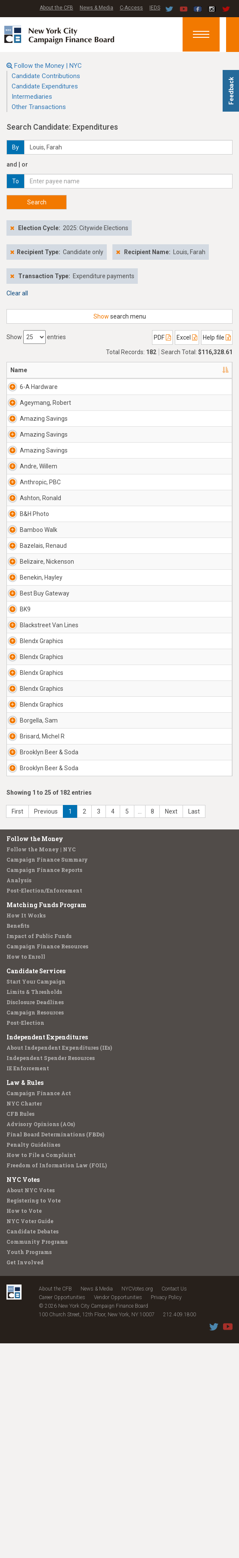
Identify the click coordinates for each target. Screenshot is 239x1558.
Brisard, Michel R (39, 929)
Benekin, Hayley (41, 680)
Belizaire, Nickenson (34, 660)
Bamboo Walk (38, 607)
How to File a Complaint (41, 1369)
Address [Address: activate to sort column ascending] (82, 370)
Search (37, 202)
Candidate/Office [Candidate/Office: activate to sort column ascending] (154, 370)
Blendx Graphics (31, 782)
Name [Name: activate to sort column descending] (18, 370)
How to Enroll (25, 1171)
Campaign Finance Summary (47, 1074)
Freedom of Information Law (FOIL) (56, 1379)
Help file (217, 337)
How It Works (26, 1130)
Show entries (36, 337)
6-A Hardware (39, 386)
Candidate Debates (32, 1446)
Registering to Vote (33, 1415)
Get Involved (24, 1476)
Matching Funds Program (46, 1119)
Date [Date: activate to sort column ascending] (201, 370)
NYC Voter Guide (29, 1435)
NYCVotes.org (137, 1503)
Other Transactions (39, 107)
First (17, 1026)
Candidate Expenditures (45, 86)
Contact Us (174, 1503)
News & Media (96, 8)
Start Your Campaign (35, 1196)
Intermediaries (32, 96)
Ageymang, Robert (35, 415)
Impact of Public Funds (38, 1150)
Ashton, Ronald (40, 558)
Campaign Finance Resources (47, 1160)
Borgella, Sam (39, 900)
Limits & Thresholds (34, 1206)
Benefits (17, 1140)
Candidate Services (35, 1185)
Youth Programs (29, 1466)
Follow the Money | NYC (48, 66)
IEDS (154, 8)
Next (171, 1026)
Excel (187, 337)
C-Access (131, 8)
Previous (46, 1026)
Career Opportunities (62, 1512)
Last (194, 1026)
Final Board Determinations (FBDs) (55, 1348)
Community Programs (37, 1456)
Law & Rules (24, 1297)
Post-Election (25, 1237)
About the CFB (56, 8)
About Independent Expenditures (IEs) (59, 1262)
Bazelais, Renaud (32, 636)
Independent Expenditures (47, 1252)
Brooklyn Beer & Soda (39, 954)
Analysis (18, 1094)
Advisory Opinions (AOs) (40, 1338)
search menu (119, 316)
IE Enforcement (27, 1282)
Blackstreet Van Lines (35, 758)
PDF (162, 337)
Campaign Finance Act (38, 1307)
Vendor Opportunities (118, 1512)
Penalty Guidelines (33, 1359)
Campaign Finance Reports (44, 1084)
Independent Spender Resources (50, 1272)
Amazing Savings (32, 440)
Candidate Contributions (46, 76)
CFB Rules (20, 1328)
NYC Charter (24, 1318)
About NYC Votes (30, 1404)
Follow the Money (34, 1053)
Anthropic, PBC (40, 533)
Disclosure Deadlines (35, 1216)
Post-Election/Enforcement (44, 1105)
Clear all (17, 293)
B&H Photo (34, 582)
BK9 (25, 729)
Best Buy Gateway (32, 709)
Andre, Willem (38, 509)
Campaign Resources (35, 1227)
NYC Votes (23, 1394)
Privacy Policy (166, 1512)
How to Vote (24, 1425)
